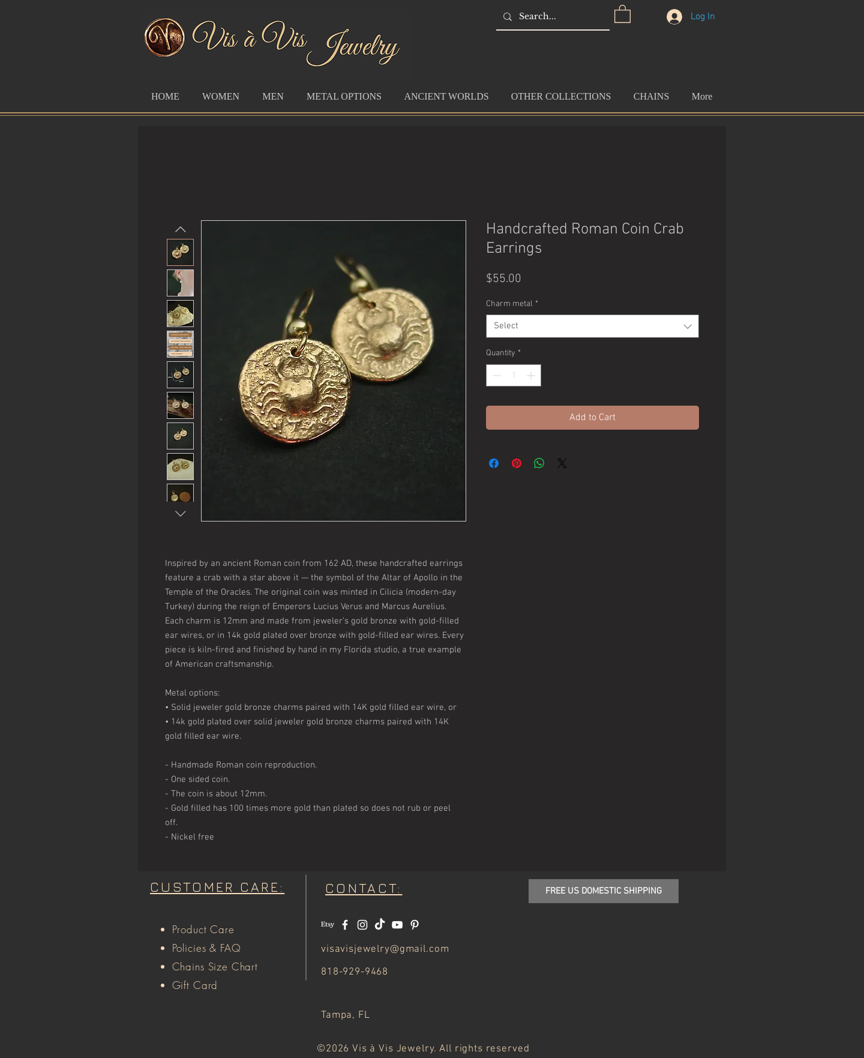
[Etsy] (327, 924)
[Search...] (551, 16)
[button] (622, 13)
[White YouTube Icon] (397, 924)
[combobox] (592, 326)
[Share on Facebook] (494, 463)
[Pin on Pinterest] (516, 463)
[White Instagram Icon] (362, 924)
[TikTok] (379, 924)
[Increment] (531, 375)
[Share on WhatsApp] (539, 463)
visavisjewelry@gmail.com (385, 949)
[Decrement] (495, 375)
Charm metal (512, 304)
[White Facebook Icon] (345, 924)
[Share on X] (562, 463)
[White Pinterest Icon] (414, 924)
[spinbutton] (513, 375)
